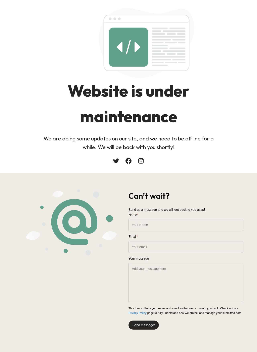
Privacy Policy (137, 313)
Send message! (144, 325)
